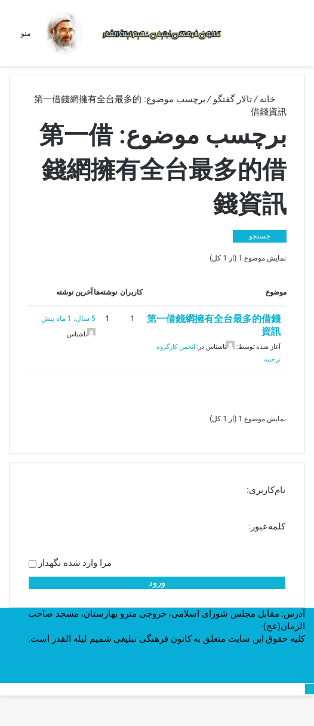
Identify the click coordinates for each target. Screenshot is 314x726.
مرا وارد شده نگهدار (75, 563)
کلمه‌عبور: (266, 526)
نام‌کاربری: (266, 490)
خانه (273, 99)
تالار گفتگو (232, 99)
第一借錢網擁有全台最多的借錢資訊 (214, 325)
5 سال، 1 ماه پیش (68, 318)
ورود (157, 582)
